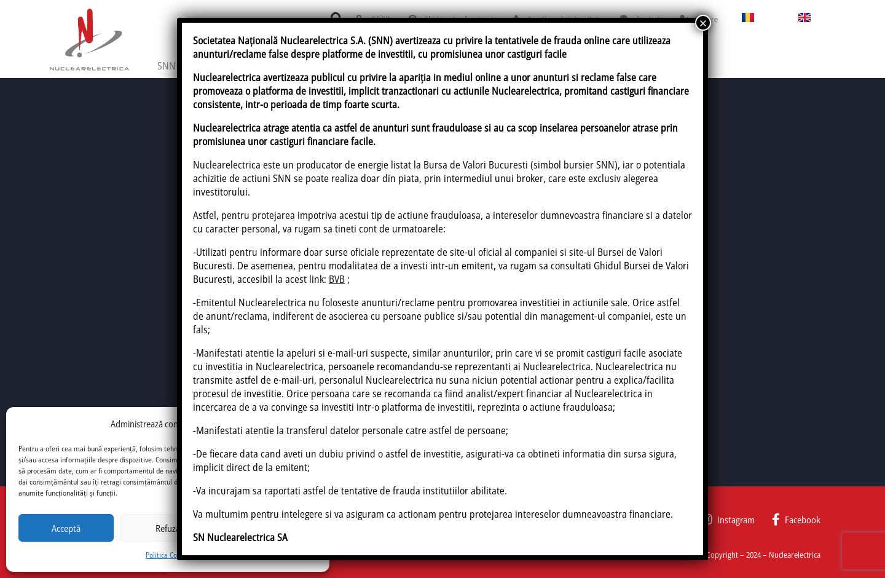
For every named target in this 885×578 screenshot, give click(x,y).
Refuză (167, 528)
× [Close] (703, 23)
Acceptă (66, 528)
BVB (337, 279)
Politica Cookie (168, 555)
